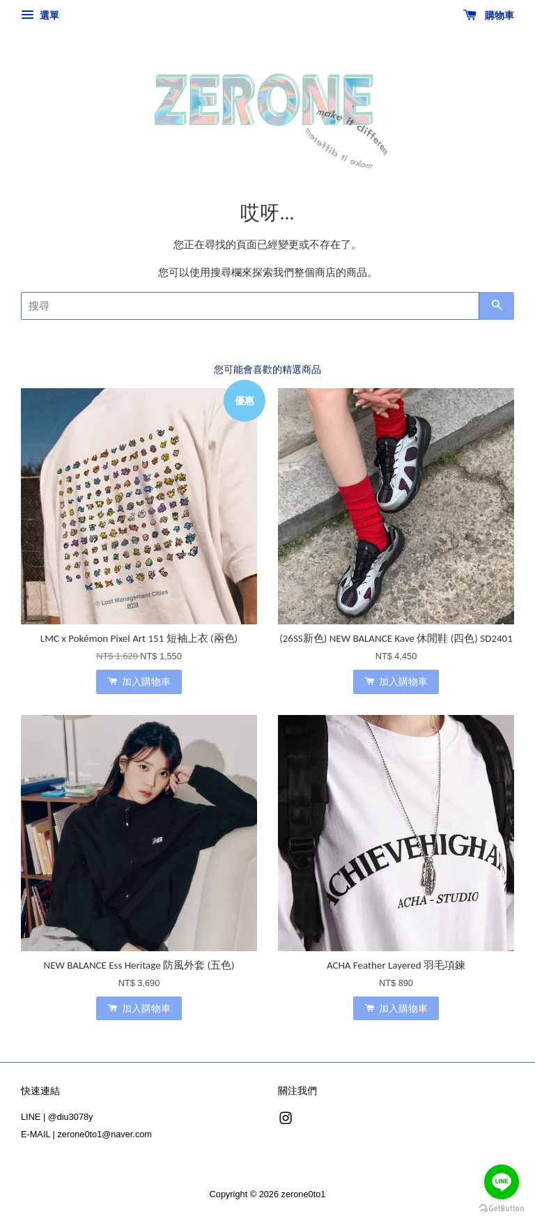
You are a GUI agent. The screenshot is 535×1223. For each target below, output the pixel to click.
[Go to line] (501, 1181)
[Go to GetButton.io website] (501, 1208)
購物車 (488, 15)
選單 (40, 15)
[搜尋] (250, 306)
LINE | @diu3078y (57, 1117)
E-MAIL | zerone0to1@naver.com (86, 1134)
